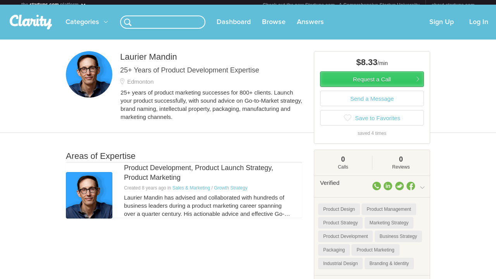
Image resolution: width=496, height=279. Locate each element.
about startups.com (453, 5)
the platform (53, 4)
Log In (478, 26)
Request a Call (372, 84)
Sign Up (441, 26)
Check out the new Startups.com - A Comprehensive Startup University (341, 5)
